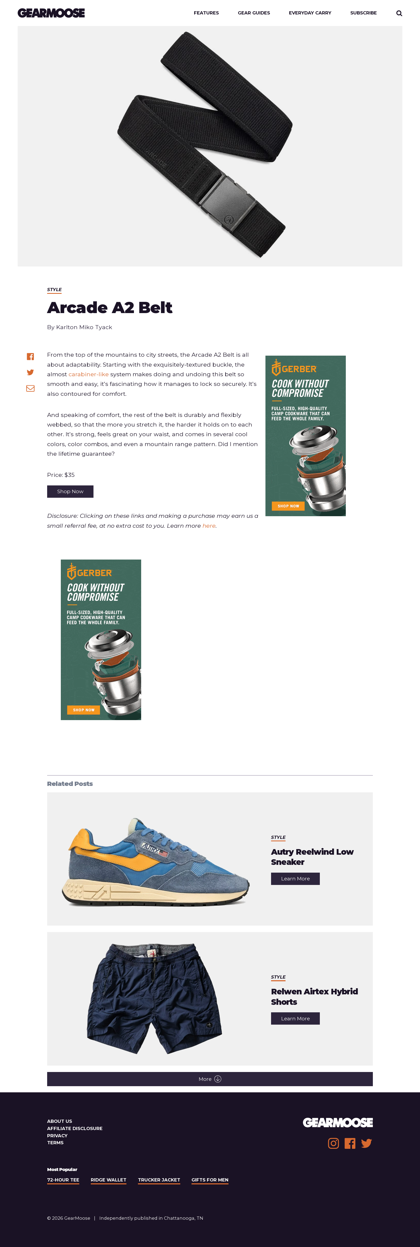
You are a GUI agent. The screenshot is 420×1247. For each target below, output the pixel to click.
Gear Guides (254, 13)
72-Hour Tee (63, 1180)
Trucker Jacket (159, 1180)
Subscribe (363, 13)
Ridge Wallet (108, 1180)
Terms (55, 1142)
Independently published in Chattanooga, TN (151, 1218)
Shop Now (70, 491)
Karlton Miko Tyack (84, 327)
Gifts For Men (210, 1180)
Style (54, 289)
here (209, 525)
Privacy (57, 1135)
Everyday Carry (310, 13)
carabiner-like (89, 374)
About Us (59, 1121)
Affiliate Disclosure (75, 1128)
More (210, 1078)
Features (206, 13)
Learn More (300, 880)
